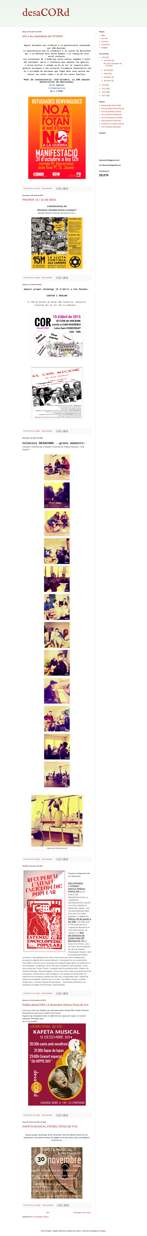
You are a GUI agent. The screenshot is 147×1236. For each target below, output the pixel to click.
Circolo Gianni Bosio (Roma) (112, 108)
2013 (104, 89)
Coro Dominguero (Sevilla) (111, 118)
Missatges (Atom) (42, 1217)
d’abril (106, 74)
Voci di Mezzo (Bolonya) (111, 127)
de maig (107, 70)
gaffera (79, 1231)
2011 (104, 95)
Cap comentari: (47, 188)
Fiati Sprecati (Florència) (111, 121)
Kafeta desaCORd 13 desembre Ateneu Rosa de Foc (55, 1004)
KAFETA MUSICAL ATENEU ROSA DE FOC (50, 1126)
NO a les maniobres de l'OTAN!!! (42, 36)
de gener (107, 81)
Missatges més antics (82, 1212)
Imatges (104, 48)
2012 (104, 92)
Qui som (104, 38)
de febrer (108, 77)
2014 (104, 85)
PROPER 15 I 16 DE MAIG (39, 199)
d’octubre (108, 60)
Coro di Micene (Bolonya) (111, 114)
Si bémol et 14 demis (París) (112, 124)
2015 (104, 57)
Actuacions (105, 45)
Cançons (104, 41)
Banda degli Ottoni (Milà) (111, 105)
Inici (47, 1212)
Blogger (103, 1231)
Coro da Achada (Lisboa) (111, 112)
